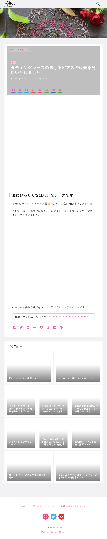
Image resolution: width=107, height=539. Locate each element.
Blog (20, 50)
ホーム (12, 50)
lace (28, 49)
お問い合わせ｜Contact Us (73, 506)
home (23, 506)
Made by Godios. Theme (53, 532)
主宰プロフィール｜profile (43, 506)
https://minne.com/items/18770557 (66, 316)
